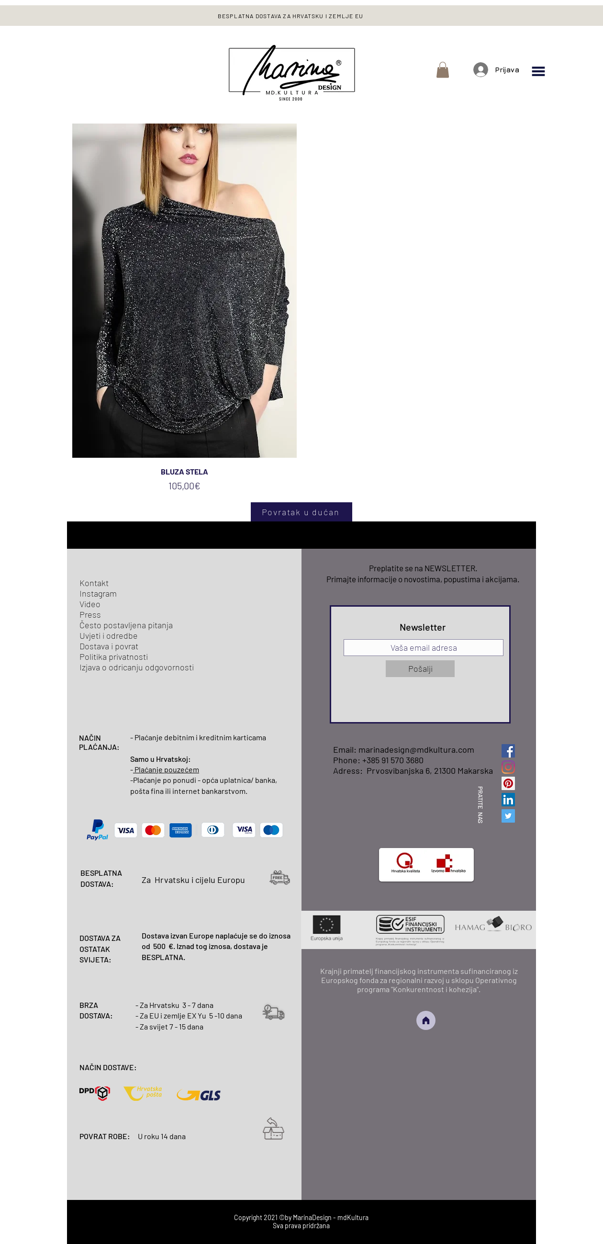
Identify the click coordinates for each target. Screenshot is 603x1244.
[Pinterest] (508, 783)
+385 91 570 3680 (393, 760)
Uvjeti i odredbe (108, 635)
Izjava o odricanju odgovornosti (136, 667)
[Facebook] (508, 751)
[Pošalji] (420, 668)
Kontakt (94, 582)
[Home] (426, 1020)
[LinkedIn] (508, 799)
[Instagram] (508, 767)
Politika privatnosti (113, 656)
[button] (442, 70)
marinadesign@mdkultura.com (416, 749)
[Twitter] (508, 816)
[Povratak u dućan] (301, 511)
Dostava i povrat (108, 646)
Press (90, 614)
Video (89, 604)
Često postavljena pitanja (126, 625)
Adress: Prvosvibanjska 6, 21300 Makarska (413, 770)
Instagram (98, 593)
